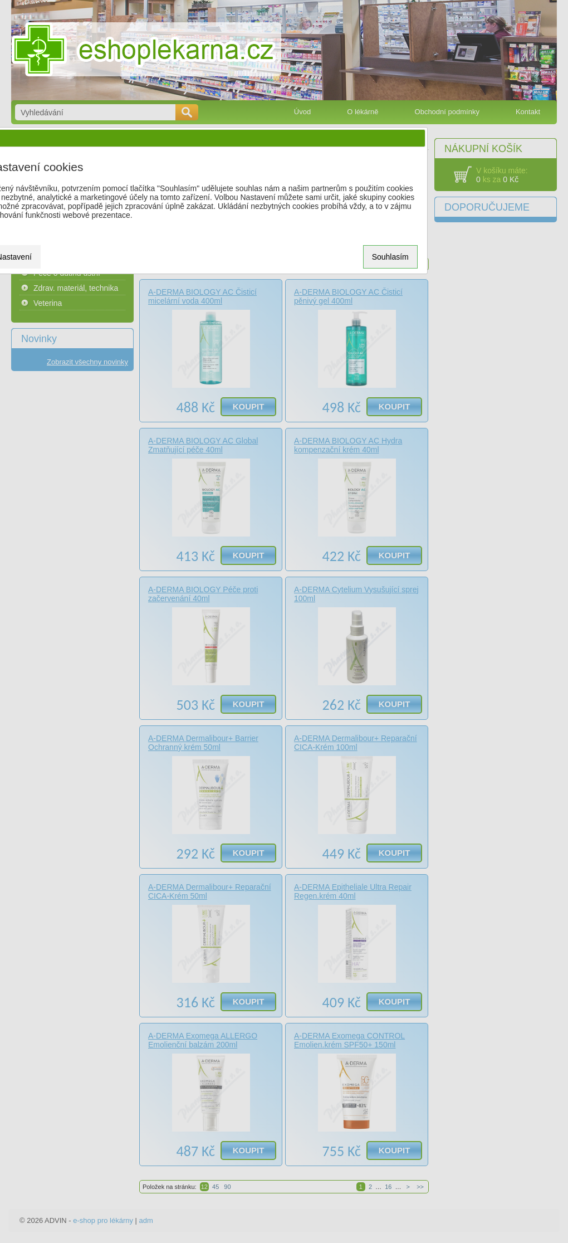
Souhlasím (390, 256)
